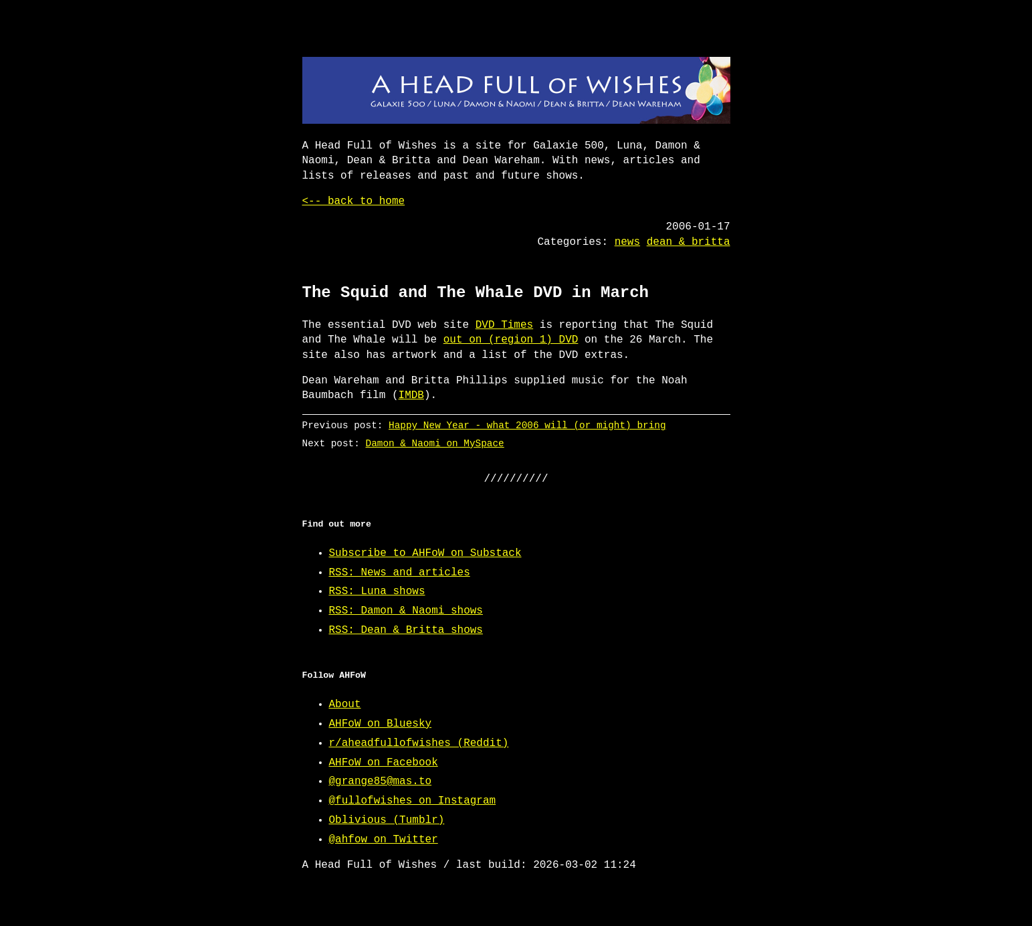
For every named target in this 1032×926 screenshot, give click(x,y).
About (345, 704)
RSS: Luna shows (377, 591)
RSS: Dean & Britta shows (406, 630)
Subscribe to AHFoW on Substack (425, 553)
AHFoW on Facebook (383, 762)
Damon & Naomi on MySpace (434, 443)
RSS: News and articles (399, 572)
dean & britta (688, 242)
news (627, 242)
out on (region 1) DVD (511, 340)
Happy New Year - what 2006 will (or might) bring (527, 425)
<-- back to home (353, 201)
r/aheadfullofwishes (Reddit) (419, 743)
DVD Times (504, 325)
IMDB (411, 395)
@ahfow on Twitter (383, 839)
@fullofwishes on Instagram (412, 801)
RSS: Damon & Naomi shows (406, 611)
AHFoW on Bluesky (380, 724)
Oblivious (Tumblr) (387, 820)
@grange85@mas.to (380, 781)
